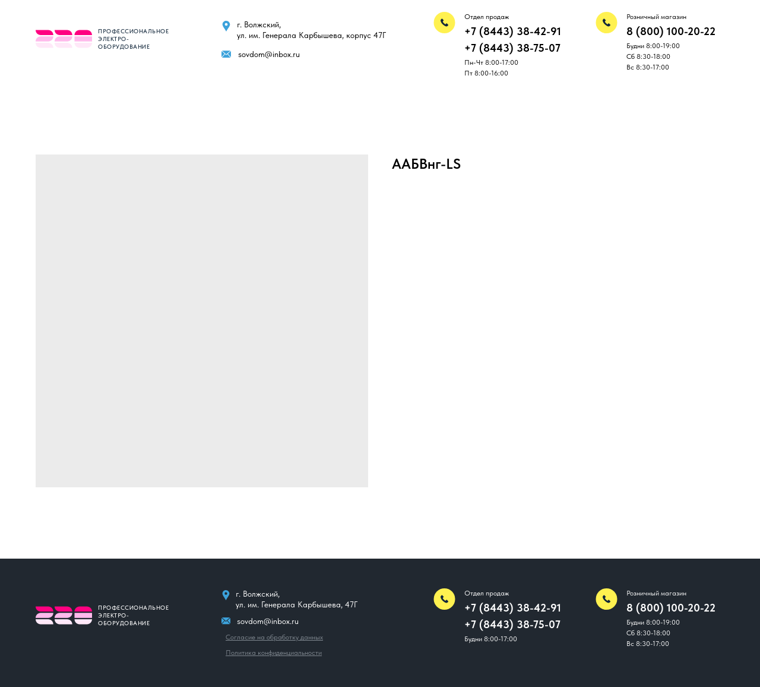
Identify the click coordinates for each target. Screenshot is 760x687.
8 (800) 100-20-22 (670, 31)
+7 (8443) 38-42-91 (512, 31)
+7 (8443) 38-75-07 (512, 48)
